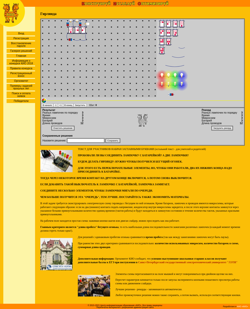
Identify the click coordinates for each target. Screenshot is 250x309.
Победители (21, 101)
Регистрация (21, 38)
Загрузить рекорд (222, 128)
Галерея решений (21, 50)
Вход (21, 33)
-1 (56, 105)
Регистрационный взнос (21, 74)
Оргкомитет (21, 80)
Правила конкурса (21, 68)
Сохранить (112, 140)
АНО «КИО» (242, 306)
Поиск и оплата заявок (21, 94)
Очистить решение (63, 128)
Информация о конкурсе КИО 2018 (21, 62)
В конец (68, 105)
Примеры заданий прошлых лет (21, 87)
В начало (47, 105)
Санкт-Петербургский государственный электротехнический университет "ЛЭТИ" (187, 262)
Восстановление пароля (21, 44)
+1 (60, 105)
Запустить (80, 105)
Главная (21, 55)
